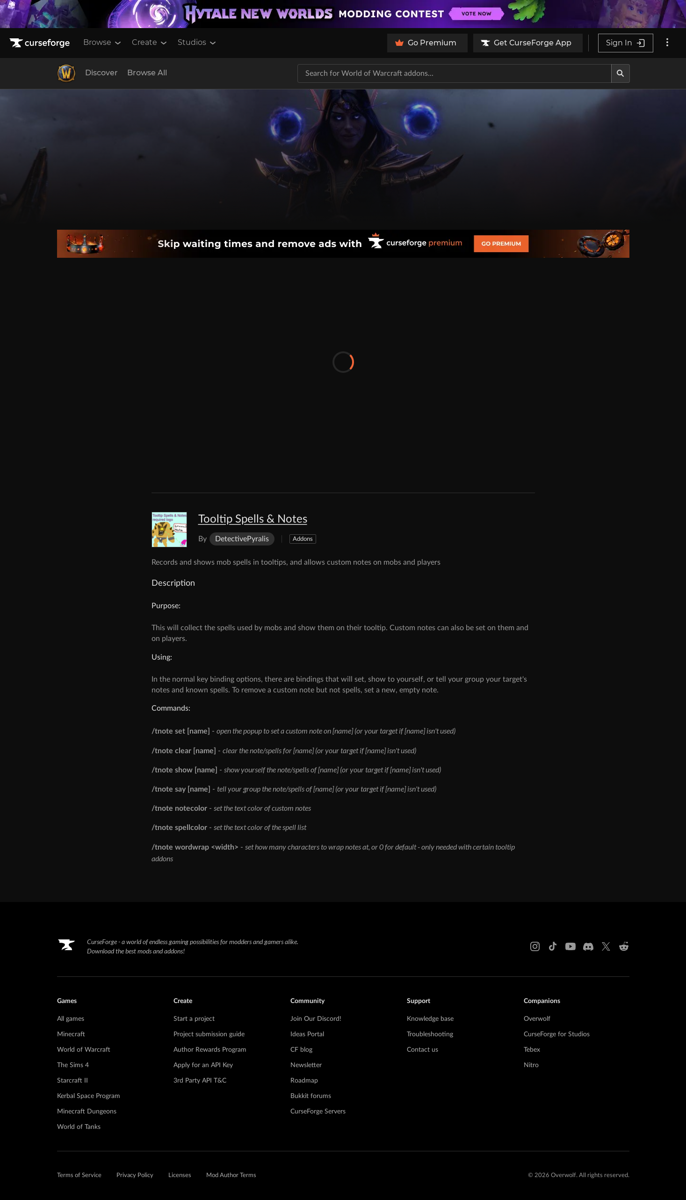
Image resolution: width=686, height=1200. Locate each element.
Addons (303, 539)
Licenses (179, 1175)
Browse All (147, 72)
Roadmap (304, 1080)
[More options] (667, 43)
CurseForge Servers (318, 1111)
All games (70, 1019)
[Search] (620, 73)
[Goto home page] (40, 43)
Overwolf (537, 1019)
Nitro (531, 1065)
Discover (101, 72)
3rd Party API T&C (199, 1080)
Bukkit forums (310, 1096)
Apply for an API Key (203, 1065)
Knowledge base (430, 1019)
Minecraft (71, 1034)
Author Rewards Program (209, 1050)
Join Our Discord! (315, 1019)
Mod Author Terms (231, 1175)
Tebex (532, 1050)
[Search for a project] (454, 73)
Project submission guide (209, 1034)
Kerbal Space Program (88, 1096)
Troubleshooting (430, 1034)
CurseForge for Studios (557, 1034)
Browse (103, 42)
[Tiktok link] (552, 946)
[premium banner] (343, 244)
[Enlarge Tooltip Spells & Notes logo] (169, 529)
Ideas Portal (307, 1034)
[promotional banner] (343, 14)
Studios (197, 42)
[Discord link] (588, 946)
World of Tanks (79, 1127)
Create (150, 42)
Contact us (422, 1050)
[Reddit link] (623, 946)
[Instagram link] (535, 946)
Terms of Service (79, 1175)
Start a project (194, 1019)
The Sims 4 (73, 1065)
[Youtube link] (570, 946)
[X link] (606, 946)
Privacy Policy (134, 1175)
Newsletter (306, 1065)
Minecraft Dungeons (86, 1111)
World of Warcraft (83, 1050)
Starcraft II (72, 1080)
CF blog (301, 1050)
